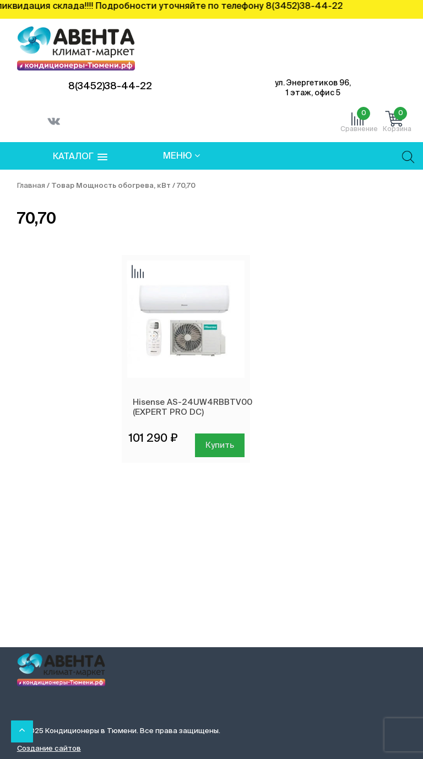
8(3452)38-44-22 (110, 86)
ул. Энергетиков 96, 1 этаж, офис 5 (313, 88)
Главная (31, 185)
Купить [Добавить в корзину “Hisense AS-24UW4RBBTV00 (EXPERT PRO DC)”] (219, 445)
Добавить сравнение (138, 273)
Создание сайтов (49, 748)
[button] (80, 157)
